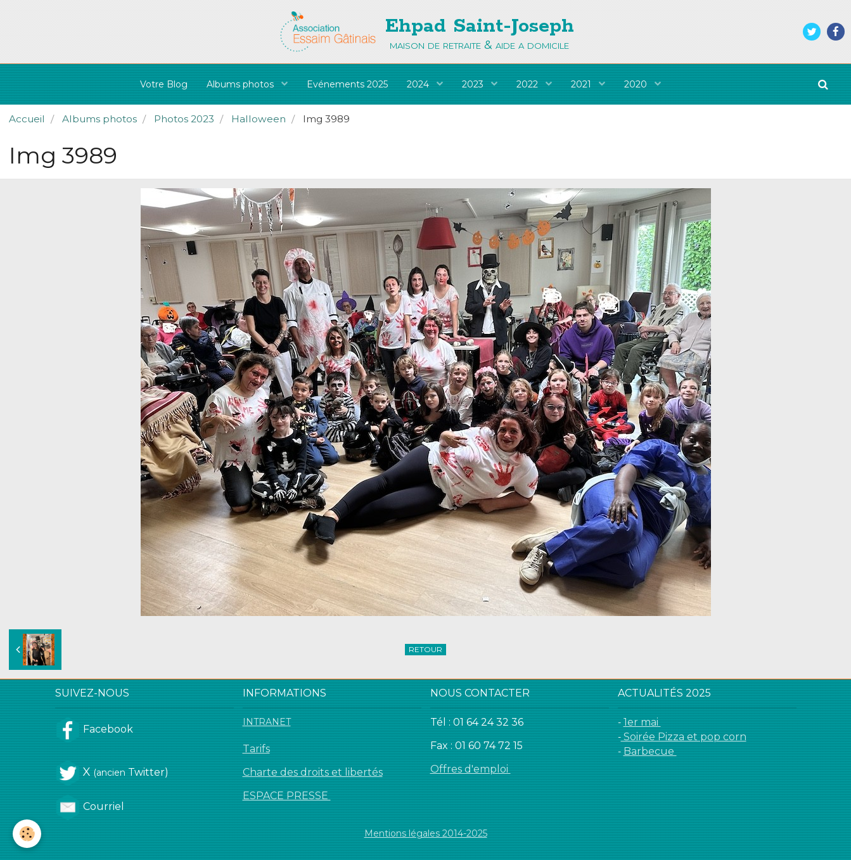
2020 (636, 84)
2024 (419, 84)
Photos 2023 (184, 119)
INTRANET (267, 722)
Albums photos (241, 84)
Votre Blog (164, 84)
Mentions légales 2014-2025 (425, 833)
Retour (425, 649)
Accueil (27, 119)
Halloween (258, 119)
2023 (474, 84)
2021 (582, 84)
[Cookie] (27, 833)
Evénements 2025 (347, 84)
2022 (528, 84)
